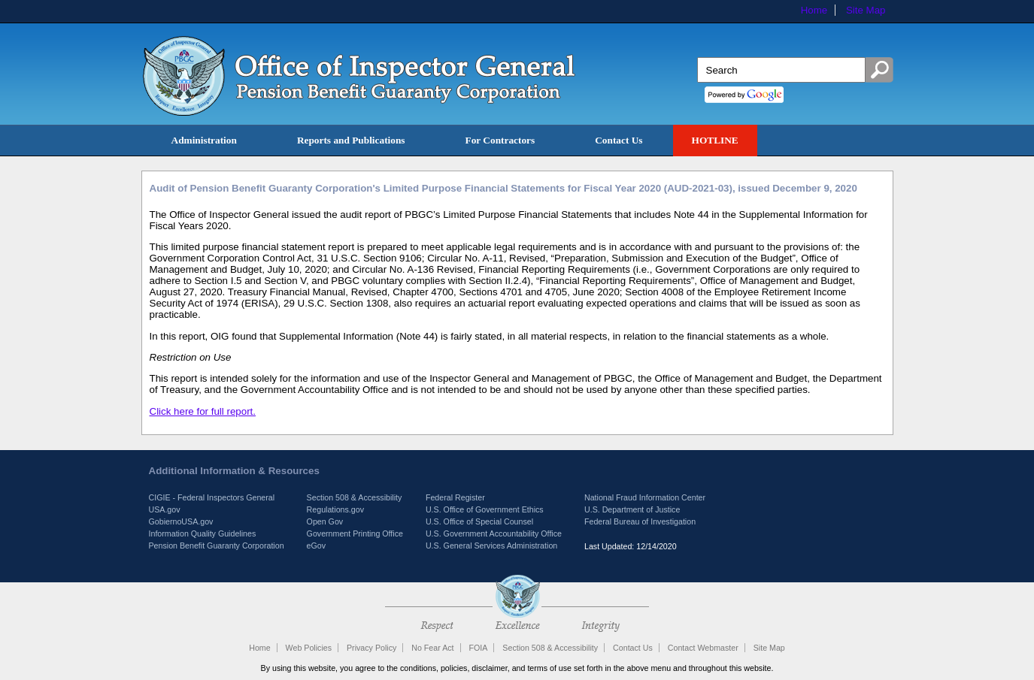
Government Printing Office (355, 533)
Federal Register (455, 497)
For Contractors (500, 140)
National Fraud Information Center (644, 497)
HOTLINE (715, 140)
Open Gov (325, 521)
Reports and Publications (351, 140)
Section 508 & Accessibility (354, 497)
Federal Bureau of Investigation (640, 521)
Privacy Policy (371, 647)
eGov (316, 545)
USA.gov (164, 509)
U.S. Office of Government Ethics (485, 509)
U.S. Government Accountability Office (494, 533)
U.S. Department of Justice (632, 509)
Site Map (866, 10)
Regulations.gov (335, 509)
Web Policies (309, 647)
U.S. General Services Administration (491, 545)
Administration (204, 140)
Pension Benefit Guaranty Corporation (216, 545)
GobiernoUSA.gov (181, 521)
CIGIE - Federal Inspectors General (212, 497)
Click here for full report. (203, 411)
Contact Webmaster (703, 647)
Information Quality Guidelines (202, 533)
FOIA (478, 647)
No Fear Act (432, 647)
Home (814, 10)
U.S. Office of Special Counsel (479, 521)
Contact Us (618, 140)
